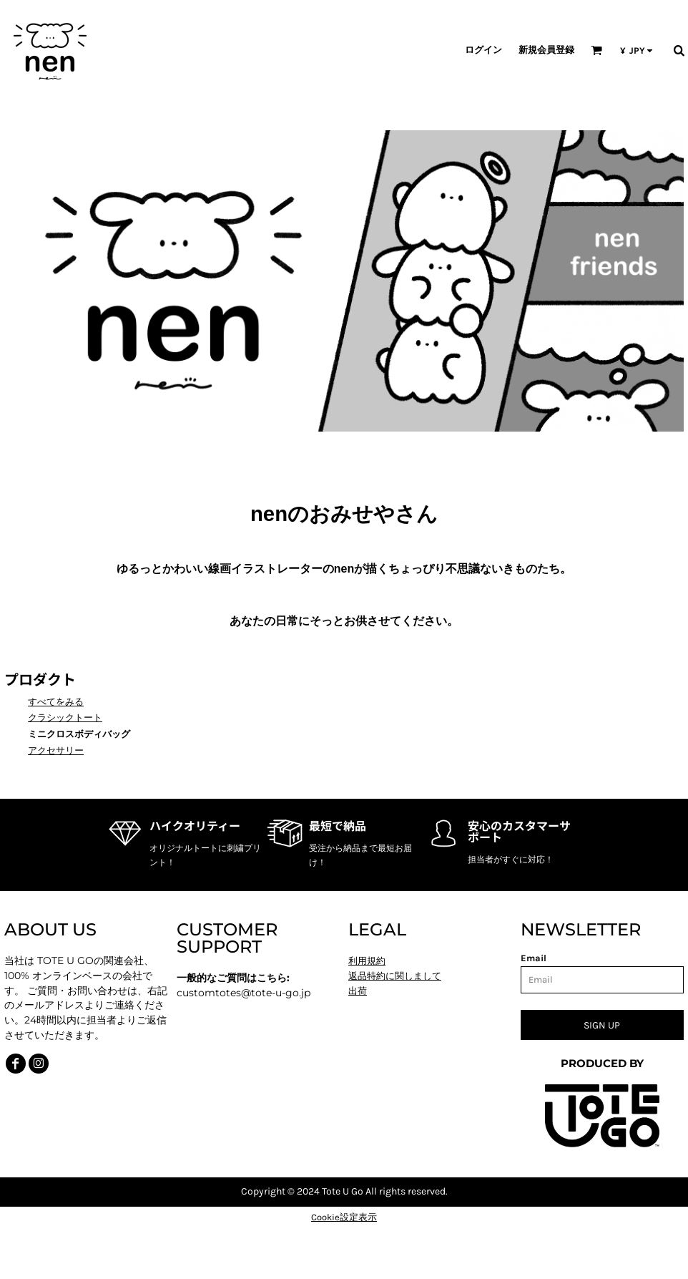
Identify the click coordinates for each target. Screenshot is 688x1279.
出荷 (357, 991)
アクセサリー (56, 750)
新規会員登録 (546, 49)
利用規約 (366, 960)
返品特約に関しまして (394, 976)
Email (533, 958)
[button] (596, 50)
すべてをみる (56, 701)
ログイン (483, 49)
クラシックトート (65, 717)
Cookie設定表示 (344, 1217)
